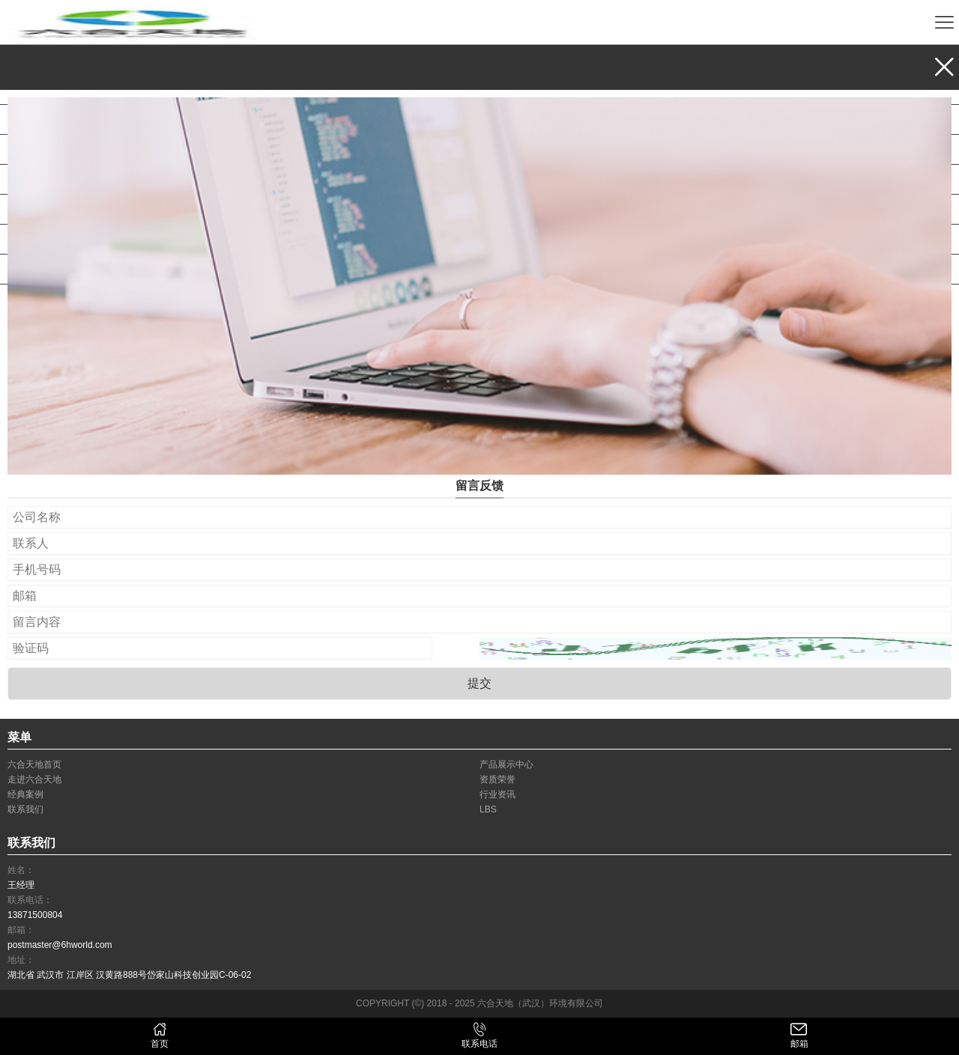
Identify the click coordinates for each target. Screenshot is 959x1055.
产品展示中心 (58, 89)
